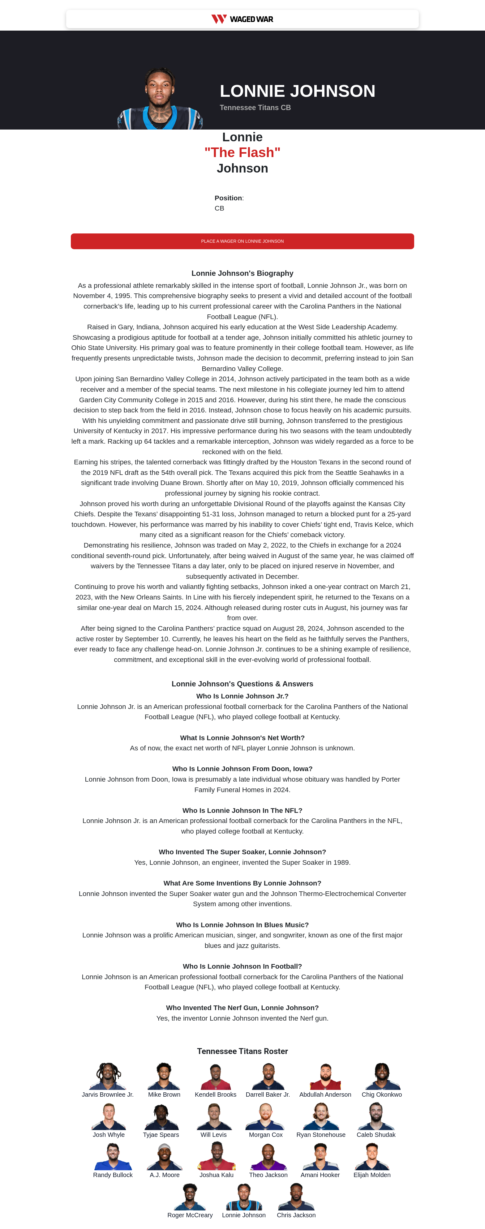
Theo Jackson (268, 1174)
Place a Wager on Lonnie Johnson (242, 241)
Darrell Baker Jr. (268, 1094)
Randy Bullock (113, 1174)
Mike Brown (164, 1094)
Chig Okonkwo (382, 1094)
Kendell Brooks (216, 1094)
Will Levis (214, 1134)
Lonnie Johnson (244, 1215)
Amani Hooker (320, 1174)
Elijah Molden (372, 1174)
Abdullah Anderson (325, 1094)
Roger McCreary (190, 1215)
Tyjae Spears (161, 1134)
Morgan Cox (266, 1134)
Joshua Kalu (217, 1174)
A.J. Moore (165, 1174)
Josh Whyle (109, 1134)
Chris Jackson (296, 1215)
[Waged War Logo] (242, 19)
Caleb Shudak (376, 1134)
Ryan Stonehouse (321, 1134)
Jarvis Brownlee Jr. (108, 1094)
